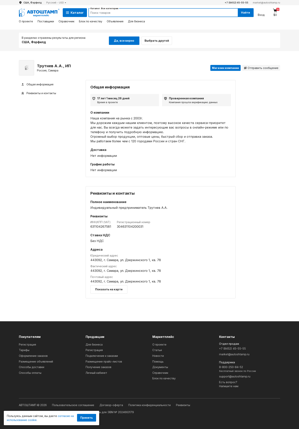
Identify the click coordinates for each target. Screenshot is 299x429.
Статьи (157, 349)
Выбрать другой (158, 39)
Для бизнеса (136, 21)
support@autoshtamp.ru (234, 375)
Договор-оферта (112, 404)
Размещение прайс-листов (104, 361)
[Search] (159, 13)
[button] (56, 2)
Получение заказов (98, 366)
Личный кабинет (96, 372)
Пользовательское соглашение (73, 404)
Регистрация (27, 344)
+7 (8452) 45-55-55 (236, 2)
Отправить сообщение (261, 67)
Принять (86, 417)
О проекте (26, 21)
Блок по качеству (90, 21)
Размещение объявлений (36, 361)
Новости (158, 355)
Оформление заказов (33, 355)
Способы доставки (31, 366)
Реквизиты (183, 404)
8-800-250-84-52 (249, 368)
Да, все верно (124, 39)
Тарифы (24, 349)
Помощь (158, 361)
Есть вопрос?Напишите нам (228, 383)
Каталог (75, 13)
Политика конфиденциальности (149, 404)
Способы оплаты (30, 372)
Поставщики (46, 21)
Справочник (66, 21)
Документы (160, 366)
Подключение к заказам (102, 355)
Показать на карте (109, 288)
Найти (244, 12)
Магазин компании (225, 67)
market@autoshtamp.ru (266, 2)
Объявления (115, 21)
